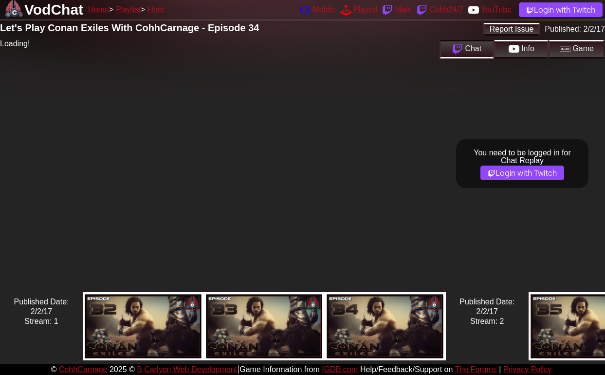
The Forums (475, 369)
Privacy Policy (527, 369)
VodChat (53, 9)
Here (156, 9)
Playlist (128, 9)
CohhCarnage (83, 369)
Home (98, 9)
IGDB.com (340, 369)
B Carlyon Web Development (187, 369)
